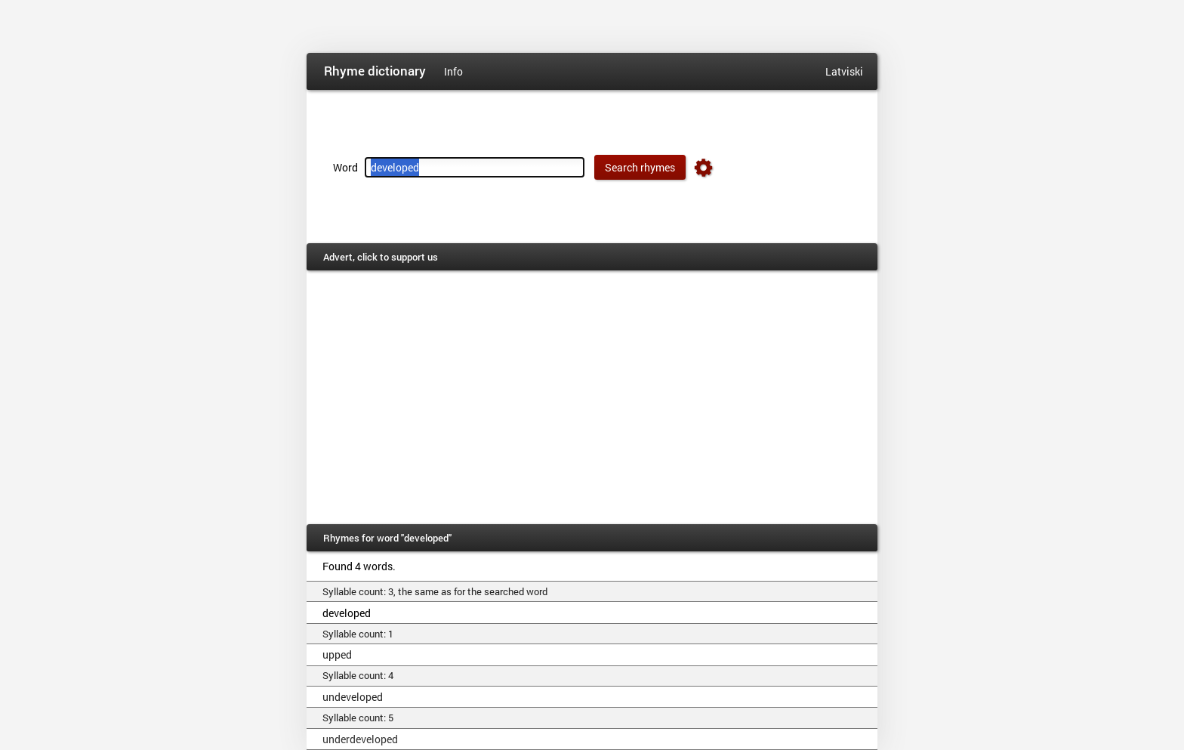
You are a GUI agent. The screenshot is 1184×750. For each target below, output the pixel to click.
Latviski (844, 71)
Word (345, 167)
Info (453, 71)
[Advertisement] (592, 397)
